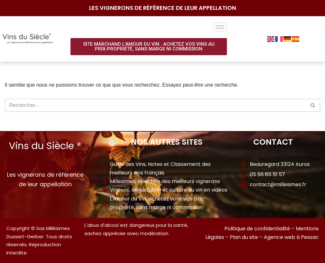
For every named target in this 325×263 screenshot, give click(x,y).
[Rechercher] (155, 105)
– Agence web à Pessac (289, 237)
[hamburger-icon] (220, 27)
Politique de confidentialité (257, 228)
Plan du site (244, 237)
